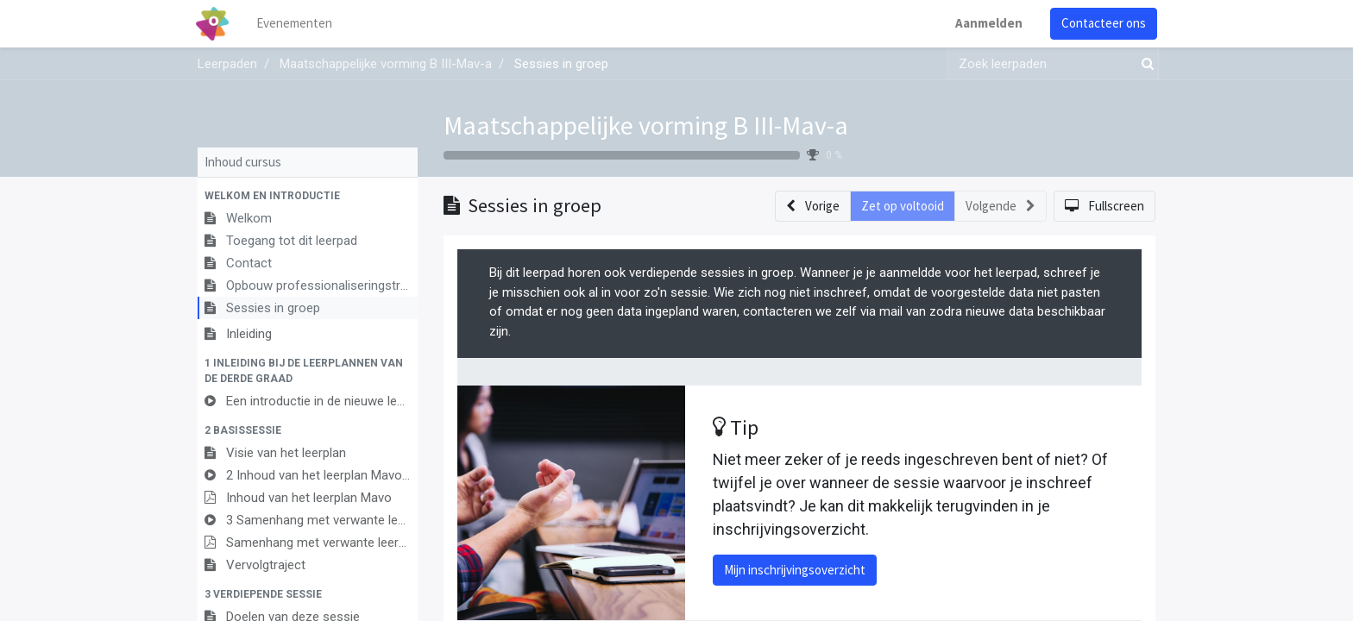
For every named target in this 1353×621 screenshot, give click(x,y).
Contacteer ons (1102, 23)
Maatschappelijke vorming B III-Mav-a (646, 125)
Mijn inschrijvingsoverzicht (794, 569)
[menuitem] (297, 24)
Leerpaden (227, 64)
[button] (308, 196)
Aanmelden (987, 23)
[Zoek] (1144, 64)
